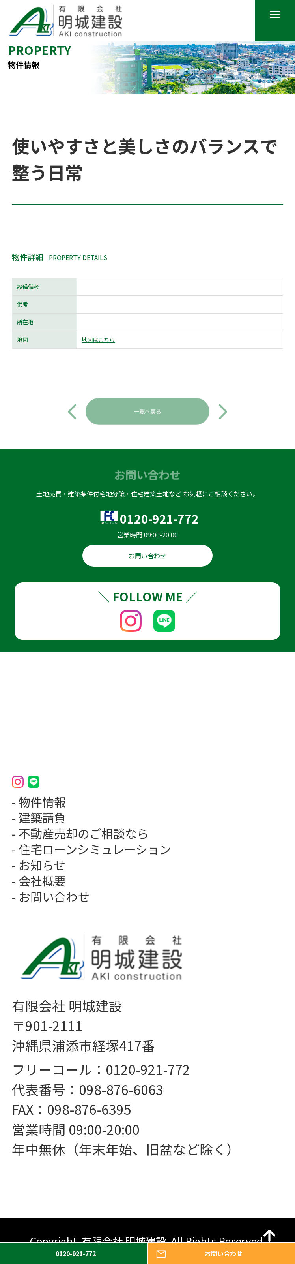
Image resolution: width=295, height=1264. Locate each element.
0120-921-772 (159, 518)
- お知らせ (38, 865)
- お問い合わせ (51, 896)
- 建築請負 (39, 817)
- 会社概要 (39, 880)
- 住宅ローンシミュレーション (91, 849)
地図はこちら (98, 340)
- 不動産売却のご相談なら (80, 833)
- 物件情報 (39, 801)
